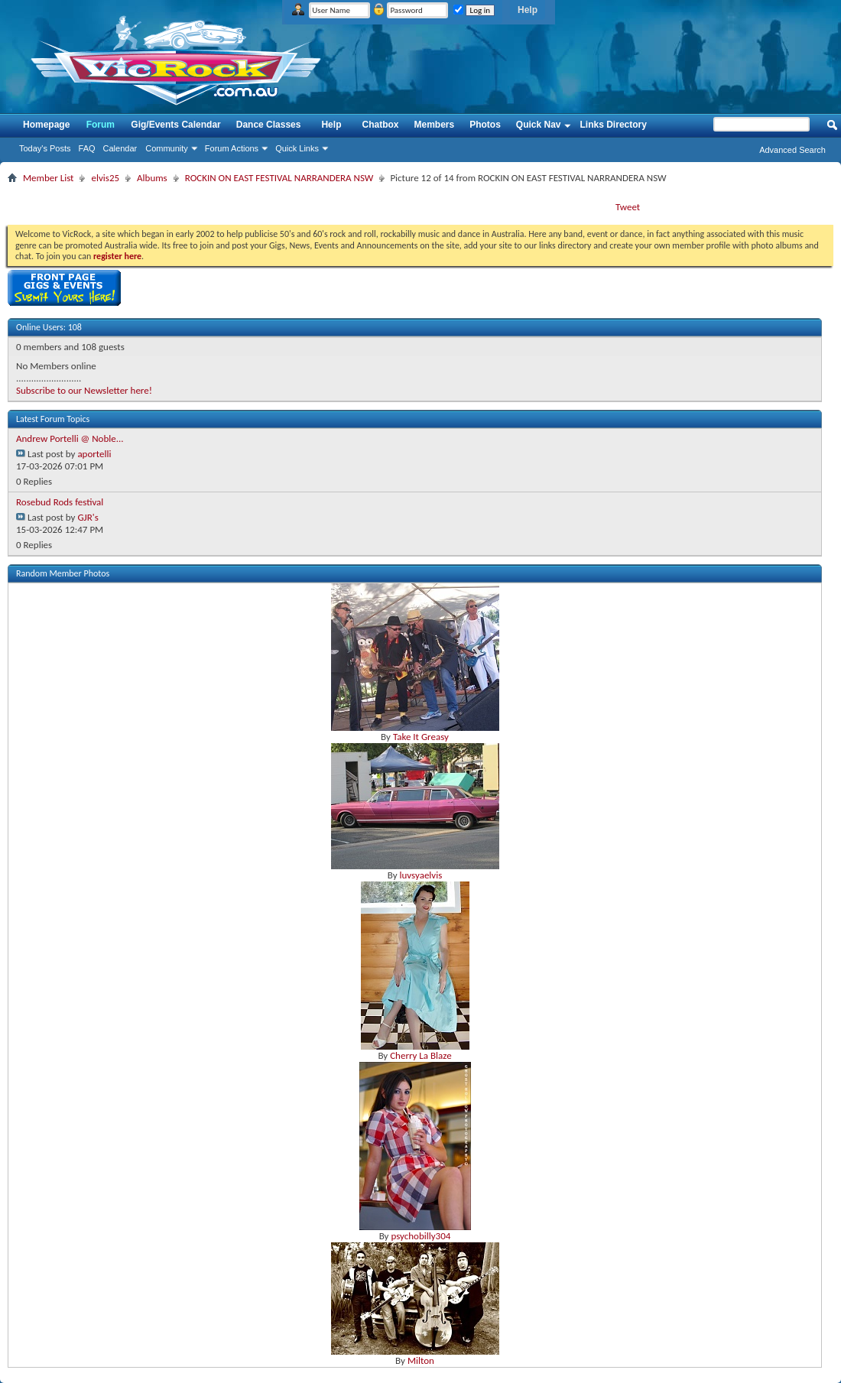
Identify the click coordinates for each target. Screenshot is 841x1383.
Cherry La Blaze (420, 1055)
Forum (100, 124)
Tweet (627, 207)
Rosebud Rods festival (59, 502)
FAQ (87, 148)
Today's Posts (45, 148)
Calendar (120, 148)
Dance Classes (268, 124)
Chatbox (380, 124)
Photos (485, 124)
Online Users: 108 (49, 327)
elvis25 (105, 177)
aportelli (94, 453)
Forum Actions (231, 148)
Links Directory (613, 124)
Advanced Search (792, 149)
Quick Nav (538, 124)
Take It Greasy (421, 736)
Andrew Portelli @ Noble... (70, 438)
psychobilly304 (420, 1236)
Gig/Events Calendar (175, 124)
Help (527, 10)
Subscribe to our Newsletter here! (84, 390)
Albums (152, 177)
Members (434, 124)
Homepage (46, 124)
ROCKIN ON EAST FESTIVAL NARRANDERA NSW (279, 177)
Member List (48, 177)
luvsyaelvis (420, 875)
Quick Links (297, 148)
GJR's (87, 517)
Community (166, 148)
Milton (421, 1360)
